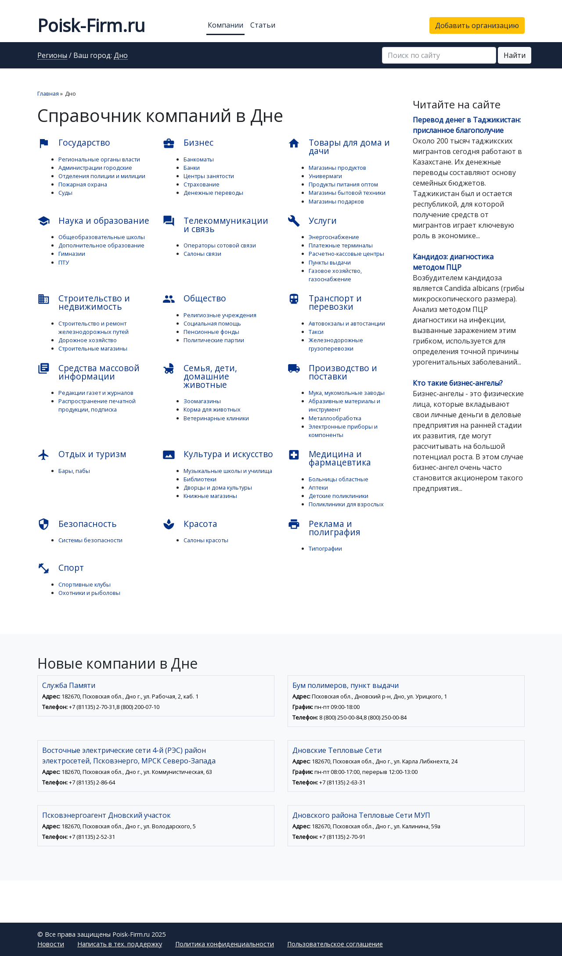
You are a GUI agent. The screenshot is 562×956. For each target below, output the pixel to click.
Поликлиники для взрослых (346, 504)
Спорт (60, 568)
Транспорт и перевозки (325, 302)
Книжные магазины (210, 496)
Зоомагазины (202, 401)
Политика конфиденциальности (224, 944)
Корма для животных (212, 409)
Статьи (262, 25)
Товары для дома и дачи (339, 146)
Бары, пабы (74, 471)
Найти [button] (515, 55)
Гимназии (71, 254)
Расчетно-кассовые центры (346, 254)
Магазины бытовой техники (347, 193)
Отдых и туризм (81, 454)
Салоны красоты (206, 540)
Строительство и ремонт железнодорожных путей (93, 327)
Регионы (52, 56)
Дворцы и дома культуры (218, 487)
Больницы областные (338, 479)
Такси (316, 332)
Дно (121, 56)
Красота (189, 524)
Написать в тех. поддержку (119, 944)
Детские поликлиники (338, 496)
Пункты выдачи (330, 262)
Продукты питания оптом (343, 184)
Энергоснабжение (334, 237)
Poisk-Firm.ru (91, 25)
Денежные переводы (213, 193)
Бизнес (187, 143)
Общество (194, 298)
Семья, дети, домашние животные (199, 376)
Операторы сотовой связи (220, 245)
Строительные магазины (92, 348)
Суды (65, 193)
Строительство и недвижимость (83, 302)
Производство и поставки (332, 372)
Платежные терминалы (341, 245)
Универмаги (325, 176)
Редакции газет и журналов (95, 393)
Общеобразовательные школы (101, 237)
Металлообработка (335, 418)
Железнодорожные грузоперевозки (336, 344)
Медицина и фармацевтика (329, 458)
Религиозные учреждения (220, 315)
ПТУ (63, 262)
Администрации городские (95, 168)
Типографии (325, 548)
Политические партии (214, 340)
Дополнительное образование (101, 245)
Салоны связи (202, 254)
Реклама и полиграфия (324, 528)
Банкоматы (199, 159)
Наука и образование (93, 221)
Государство (73, 143)
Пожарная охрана (82, 184)
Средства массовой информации (88, 372)
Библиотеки (200, 479)
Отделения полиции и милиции (101, 176)
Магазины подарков (336, 201)
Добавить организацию (477, 25)
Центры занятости (209, 176)
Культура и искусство (217, 454)
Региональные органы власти (99, 159)
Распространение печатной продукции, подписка (97, 405)
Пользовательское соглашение (335, 944)
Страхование (202, 184)
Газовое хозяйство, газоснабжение (335, 275)
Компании (225, 25)
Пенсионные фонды (211, 332)
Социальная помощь (212, 323)
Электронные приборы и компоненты (343, 431)
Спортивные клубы (84, 584)
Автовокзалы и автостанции (347, 323)
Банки (192, 168)
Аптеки (318, 487)
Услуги (312, 221)
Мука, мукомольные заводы (347, 393)
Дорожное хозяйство (87, 340)
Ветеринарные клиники (216, 418)
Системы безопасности (90, 540)
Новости (50, 944)
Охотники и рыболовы (89, 593)
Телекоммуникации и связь (215, 225)
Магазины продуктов (337, 168)
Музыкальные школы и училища (228, 471)
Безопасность (77, 524)
